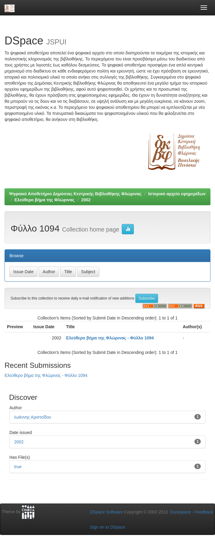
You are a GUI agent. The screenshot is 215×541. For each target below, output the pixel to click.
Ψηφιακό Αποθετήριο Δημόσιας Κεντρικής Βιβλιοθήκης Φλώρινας (75, 193)
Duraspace (180, 512)
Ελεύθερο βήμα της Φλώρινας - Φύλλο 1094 (110, 337)
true (18, 466)
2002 (86, 199)
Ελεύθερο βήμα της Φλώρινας (45, 199)
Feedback (204, 512)
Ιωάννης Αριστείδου (32, 417)
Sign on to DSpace (107, 527)
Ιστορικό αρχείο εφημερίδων (177, 193)
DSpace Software (106, 512)
